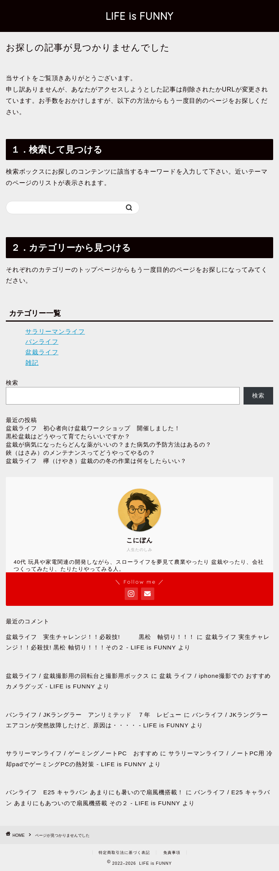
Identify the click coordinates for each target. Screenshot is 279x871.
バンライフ (41, 341)
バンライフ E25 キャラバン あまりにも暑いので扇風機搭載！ (95, 792)
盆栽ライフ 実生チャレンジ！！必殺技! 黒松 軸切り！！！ (100, 636)
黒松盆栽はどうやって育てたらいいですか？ (68, 436)
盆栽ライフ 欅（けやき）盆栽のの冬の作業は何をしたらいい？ (96, 460)
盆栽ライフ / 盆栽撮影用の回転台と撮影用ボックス (77, 675)
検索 (12, 382)
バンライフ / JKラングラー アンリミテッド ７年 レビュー (94, 714)
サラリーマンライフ (55, 331)
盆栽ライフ (41, 352)
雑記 (32, 362)
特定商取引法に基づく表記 (124, 852)
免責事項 (171, 852)
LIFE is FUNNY (139, 16)
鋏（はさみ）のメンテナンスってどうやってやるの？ (80, 452)
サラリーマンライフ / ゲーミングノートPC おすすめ (82, 753)
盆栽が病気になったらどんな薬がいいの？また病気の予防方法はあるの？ (109, 444)
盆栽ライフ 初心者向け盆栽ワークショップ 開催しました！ (93, 428)
